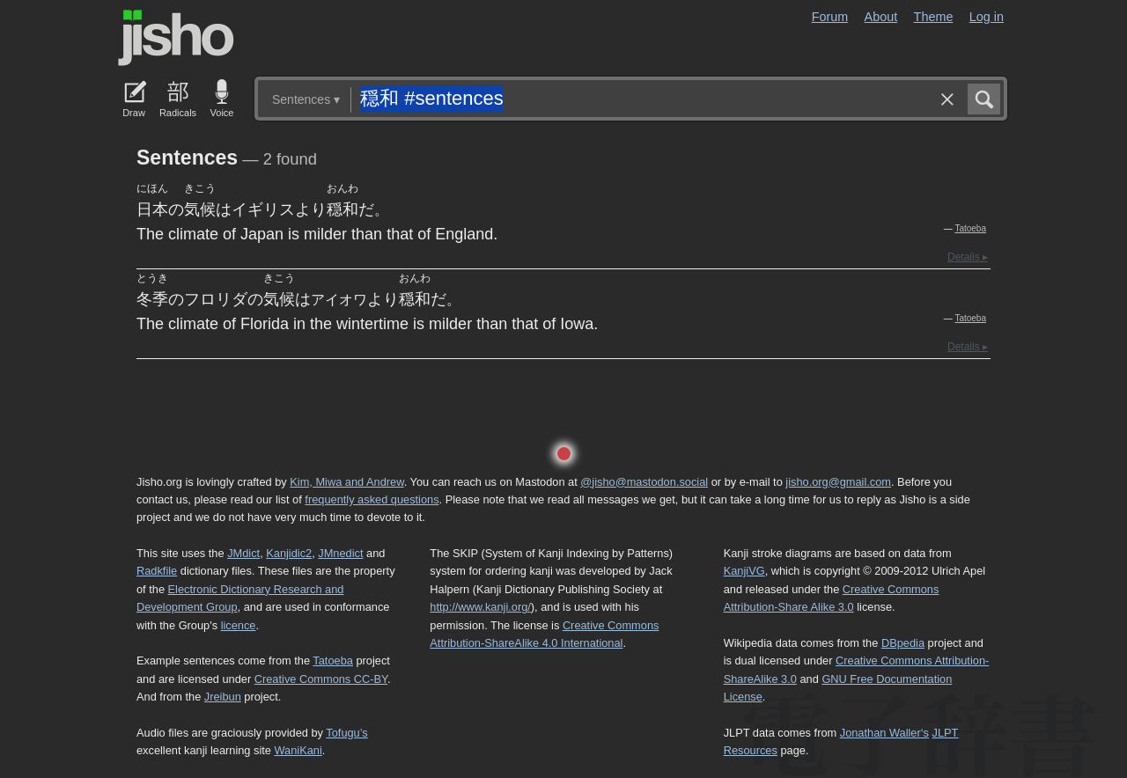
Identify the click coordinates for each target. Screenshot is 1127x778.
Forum (830, 17)
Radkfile (156, 570)
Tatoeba (970, 228)
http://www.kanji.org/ (480, 606)
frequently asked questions (371, 499)
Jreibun (222, 696)
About (881, 17)
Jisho (176, 38)
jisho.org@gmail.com (838, 481)
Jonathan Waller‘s (884, 732)
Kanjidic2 (289, 553)
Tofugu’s (346, 732)
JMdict (243, 553)
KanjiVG (744, 570)
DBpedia (902, 643)
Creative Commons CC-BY (320, 679)
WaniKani (298, 750)
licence (238, 625)
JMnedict (340, 553)
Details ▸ (967, 257)
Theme (934, 17)
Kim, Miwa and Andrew (346, 481)
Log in (986, 17)
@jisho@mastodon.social (644, 481)
